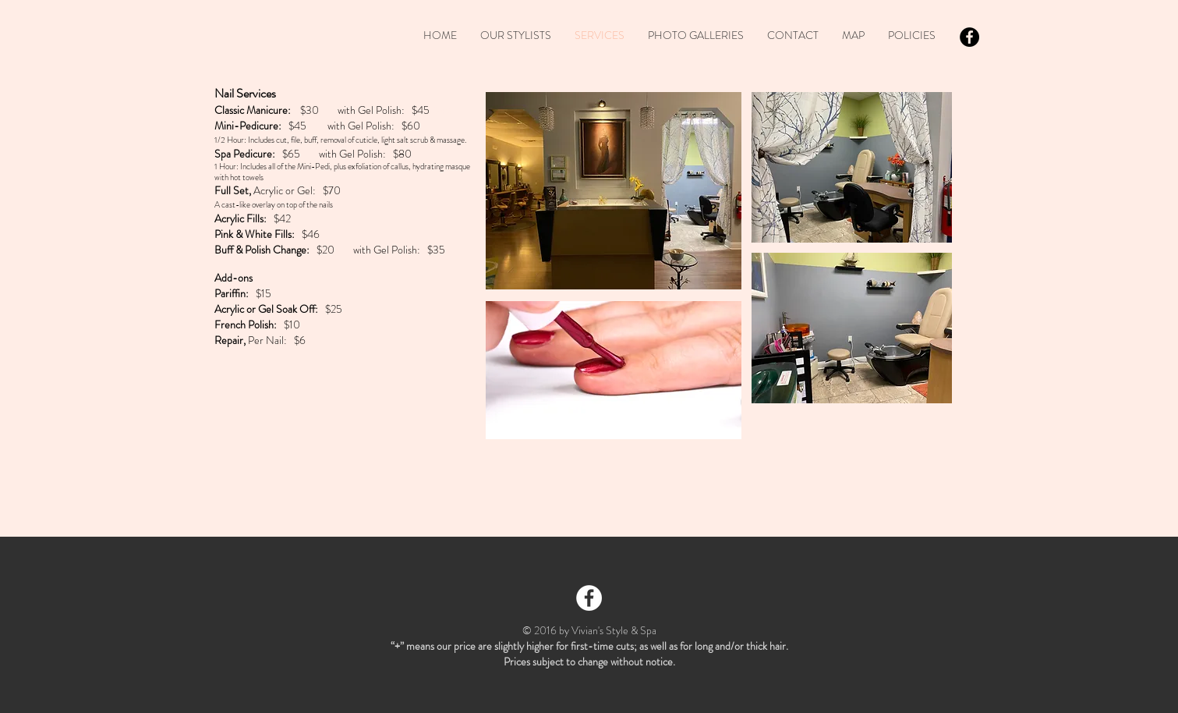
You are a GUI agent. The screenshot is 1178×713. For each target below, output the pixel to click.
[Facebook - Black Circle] (969, 37)
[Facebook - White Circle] (589, 598)
